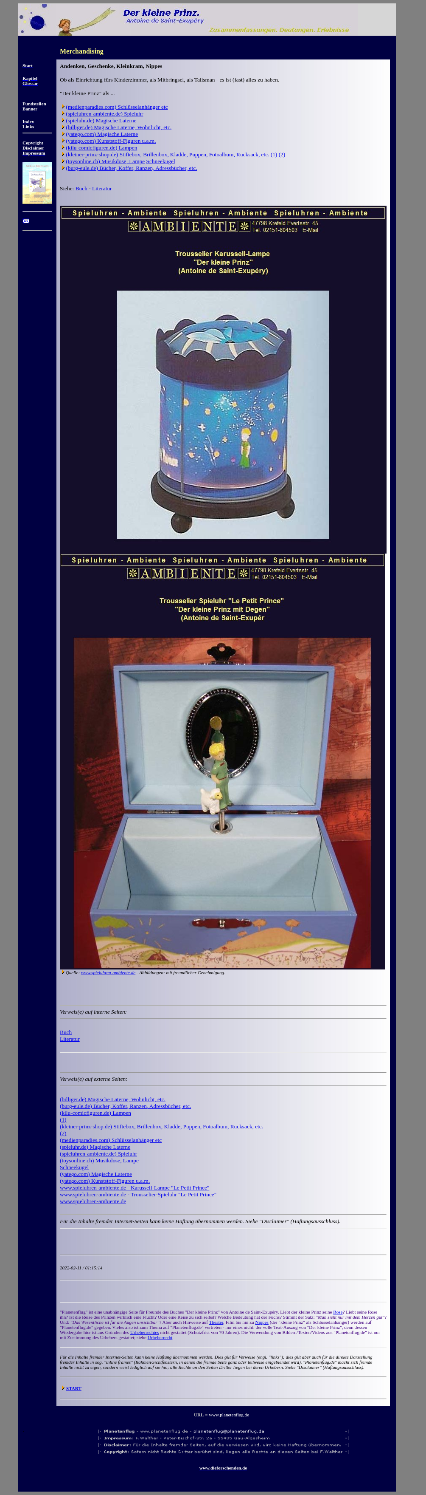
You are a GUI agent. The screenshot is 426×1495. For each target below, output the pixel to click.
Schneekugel (160, 161)
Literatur (102, 188)
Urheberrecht (160, 1337)
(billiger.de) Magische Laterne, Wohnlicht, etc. (118, 127)
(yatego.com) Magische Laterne (102, 134)
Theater (216, 1322)
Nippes (261, 1322)
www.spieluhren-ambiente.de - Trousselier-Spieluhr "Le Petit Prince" (138, 1194)
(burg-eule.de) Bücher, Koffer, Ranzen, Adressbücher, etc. (131, 168)
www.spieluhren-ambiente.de (108, 972)
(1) (274, 154)
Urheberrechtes (144, 1332)
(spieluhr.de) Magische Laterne (101, 120)
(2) (282, 154)
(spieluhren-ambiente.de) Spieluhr (104, 113)
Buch (81, 188)
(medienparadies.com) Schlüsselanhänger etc (117, 107)
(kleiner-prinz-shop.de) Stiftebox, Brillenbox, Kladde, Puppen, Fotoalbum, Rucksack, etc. (167, 154)
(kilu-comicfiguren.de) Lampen (101, 147)
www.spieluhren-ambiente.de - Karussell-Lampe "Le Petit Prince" (134, 1187)
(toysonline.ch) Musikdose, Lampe (105, 161)
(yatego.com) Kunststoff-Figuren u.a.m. (111, 141)
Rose (337, 1311)
